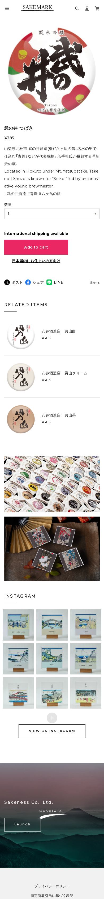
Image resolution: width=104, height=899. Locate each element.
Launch (22, 824)
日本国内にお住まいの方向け (36, 260)
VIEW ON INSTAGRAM (52, 731)
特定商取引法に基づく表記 (52, 896)
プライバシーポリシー (52, 886)
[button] (18, 625)
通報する (95, 282)
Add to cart (36, 247)
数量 (8, 204)
